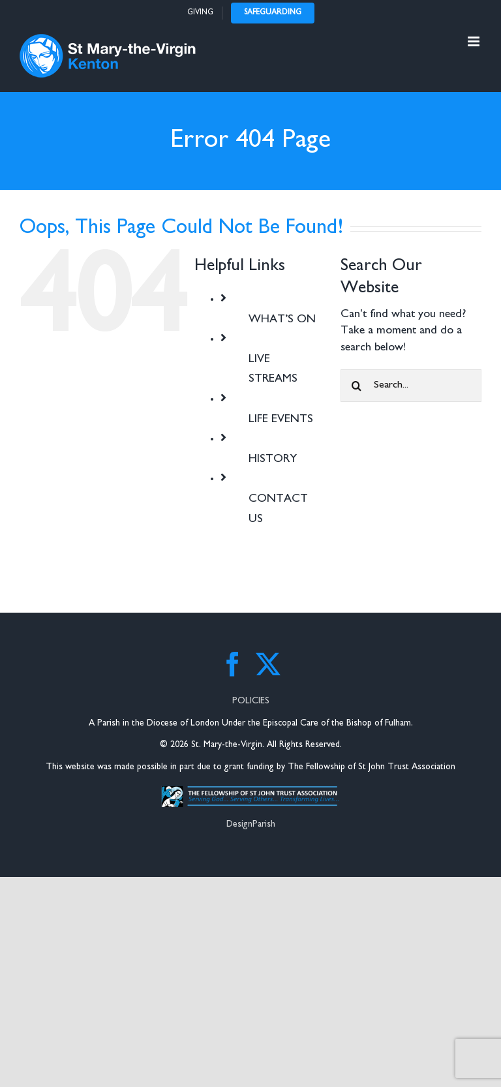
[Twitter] (268, 664)
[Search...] (411, 385)
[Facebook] (232, 664)
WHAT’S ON (282, 319)
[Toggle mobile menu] (474, 41)
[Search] (357, 385)
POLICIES (250, 701)
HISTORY (273, 459)
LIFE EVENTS (281, 419)
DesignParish (250, 824)
